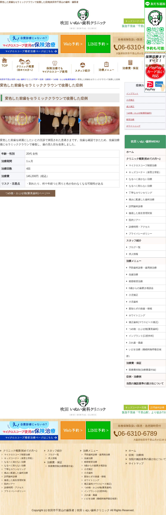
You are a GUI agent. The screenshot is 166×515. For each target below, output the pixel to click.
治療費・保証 (131, 65)
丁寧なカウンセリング (140, 192)
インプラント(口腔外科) (141, 335)
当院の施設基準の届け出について (145, 383)
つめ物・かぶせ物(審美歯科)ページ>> (27, 193)
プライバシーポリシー (140, 233)
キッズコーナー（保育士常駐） (145, 172)
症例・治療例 (133, 376)
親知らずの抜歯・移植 (140, 308)
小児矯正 (130, 100)
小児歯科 (133, 301)
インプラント (132, 93)
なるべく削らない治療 (140, 186)
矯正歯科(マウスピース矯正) (143, 322)
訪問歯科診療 (136, 206)
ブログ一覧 (134, 247)
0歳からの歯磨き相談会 (141, 288)
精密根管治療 (136, 281)
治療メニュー (107, 65)
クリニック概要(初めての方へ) (24, 65)
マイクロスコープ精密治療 (55, 65)
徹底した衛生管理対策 (140, 213)
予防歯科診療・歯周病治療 (143, 267)
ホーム (5, 65)
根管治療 (130, 119)
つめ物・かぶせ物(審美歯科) (139, 113)
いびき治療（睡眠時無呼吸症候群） (143, 352)
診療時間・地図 (154, 65)
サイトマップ (136, 463)
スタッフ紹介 (83, 65)
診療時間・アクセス (139, 226)
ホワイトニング (133, 126)
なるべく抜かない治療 (140, 179)
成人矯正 (130, 106)
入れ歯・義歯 (136, 342)
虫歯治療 (133, 274)
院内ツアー (134, 220)
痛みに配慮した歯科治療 (141, 199)
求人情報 (133, 254)
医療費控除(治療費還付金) (142, 369)
